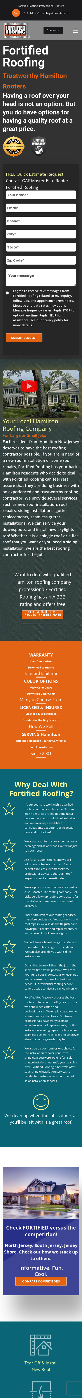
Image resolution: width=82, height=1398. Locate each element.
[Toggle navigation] (75, 30)
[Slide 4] (49, 623)
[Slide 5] (57, 623)
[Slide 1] (25, 623)
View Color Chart (41, 687)
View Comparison (41, 661)
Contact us (53, 30)
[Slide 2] (33, 623)
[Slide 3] (41, 623)
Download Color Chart (41, 694)
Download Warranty (41, 667)
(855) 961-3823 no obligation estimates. (46, 13)
